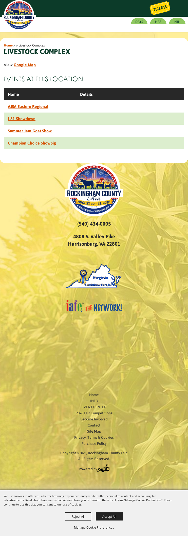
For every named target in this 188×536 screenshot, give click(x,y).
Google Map (25, 64)
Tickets (160, 8)
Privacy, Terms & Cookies (94, 437)
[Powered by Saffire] (103, 469)
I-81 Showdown (21, 118)
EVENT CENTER (94, 406)
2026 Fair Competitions (94, 413)
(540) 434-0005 (94, 223)
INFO (94, 400)
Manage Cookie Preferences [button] (94, 527)
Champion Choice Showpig (32, 143)
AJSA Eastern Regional (28, 106)
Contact (94, 425)
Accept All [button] (109, 516)
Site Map (94, 431)
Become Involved (94, 419)
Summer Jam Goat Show (30, 130)
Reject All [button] (78, 516)
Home (8, 45)
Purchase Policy (94, 443)
